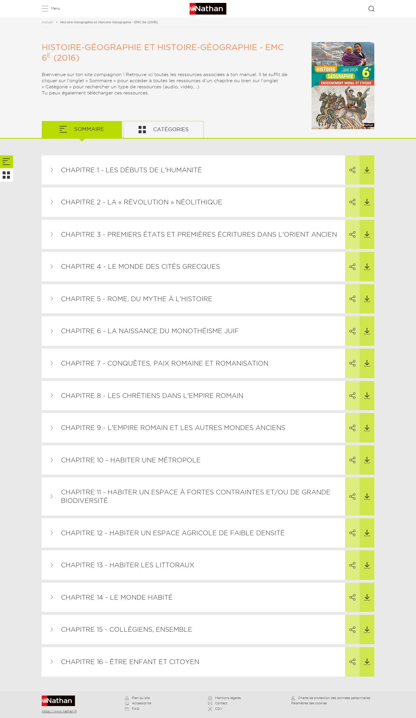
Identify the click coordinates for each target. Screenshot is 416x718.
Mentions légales (224, 698)
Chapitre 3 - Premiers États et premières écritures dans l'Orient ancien (199, 234)
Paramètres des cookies (309, 703)
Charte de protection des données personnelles (330, 698)
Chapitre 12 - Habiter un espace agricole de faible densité (173, 532)
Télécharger (365, 164)
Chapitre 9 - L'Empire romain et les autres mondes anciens (173, 427)
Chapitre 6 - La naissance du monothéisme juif (150, 330)
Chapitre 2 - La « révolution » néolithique (141, 202)
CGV (215, 708)
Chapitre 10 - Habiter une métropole (131, 460)
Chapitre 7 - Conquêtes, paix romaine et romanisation (164, 363)
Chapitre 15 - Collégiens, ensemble (126, 629)
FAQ (132, 708)
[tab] (6, 161)
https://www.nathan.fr (59, 711)
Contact (217, 703)
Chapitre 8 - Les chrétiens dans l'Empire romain (152, 395)
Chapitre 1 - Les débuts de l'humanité (131, 169)
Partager (350, 164)
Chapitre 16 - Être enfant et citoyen (130, 661)
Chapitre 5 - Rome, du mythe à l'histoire (136, 298)
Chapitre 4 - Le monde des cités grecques (140, 266)
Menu (55, 8)
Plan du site (137, 698)
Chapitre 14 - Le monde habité (117, 597)
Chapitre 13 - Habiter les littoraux (127, 564)
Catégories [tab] (170, 129)
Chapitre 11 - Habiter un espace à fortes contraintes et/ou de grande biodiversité (196, 496)
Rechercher (371, 9)
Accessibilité (138, 703)
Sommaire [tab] (88, 129)
